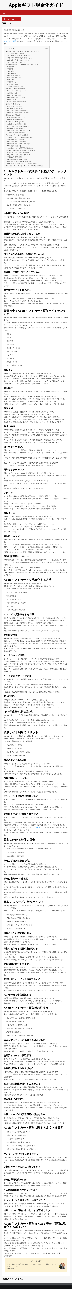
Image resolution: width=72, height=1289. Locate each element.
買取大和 (12, 71)
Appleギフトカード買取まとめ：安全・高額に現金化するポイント (27, 165)
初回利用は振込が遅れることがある (19, 143)
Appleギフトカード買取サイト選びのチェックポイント (23, 51)
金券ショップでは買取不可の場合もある (21, 148)
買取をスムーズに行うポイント (16, 121)
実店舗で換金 (13, 93)
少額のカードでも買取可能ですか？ (19, 154)
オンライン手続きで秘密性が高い (19, 110)
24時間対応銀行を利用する (17, 128)
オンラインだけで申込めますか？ (19, 152)
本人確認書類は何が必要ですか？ (19, 159)
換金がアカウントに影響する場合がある (21, 137)
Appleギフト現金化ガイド (36, 5)
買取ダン (12, 66)
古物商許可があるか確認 (16, 53)
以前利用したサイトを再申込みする (19, 130)
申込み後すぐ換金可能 (15, 106)
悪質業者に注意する (15, 145)
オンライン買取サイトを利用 (17, 90)
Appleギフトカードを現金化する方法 (17, 88)
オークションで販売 (15, 95)
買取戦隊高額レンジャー (17, 86)
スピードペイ (40, 827)
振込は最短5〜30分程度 (16, 119)
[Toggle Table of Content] (45, 48)
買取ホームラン (13, 84)
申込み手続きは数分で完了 (17, 117)
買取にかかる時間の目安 (14, 115)
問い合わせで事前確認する (17, 132)
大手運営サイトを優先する (17, 62)
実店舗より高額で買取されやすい (19, 112)
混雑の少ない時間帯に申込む (17, 124)
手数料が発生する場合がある (17, 141)
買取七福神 (12, 73)
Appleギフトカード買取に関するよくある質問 (20, 150)
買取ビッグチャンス (15, 77)
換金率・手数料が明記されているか (19, 60)
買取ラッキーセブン (15, 75)
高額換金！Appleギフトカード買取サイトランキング (22, 64)
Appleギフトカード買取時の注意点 (17, 135)
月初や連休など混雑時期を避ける (19, 126)
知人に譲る (12, 99)
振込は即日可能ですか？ (16, 157)
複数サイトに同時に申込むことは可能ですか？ (23, 163)
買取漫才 (12, 69)
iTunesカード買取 (10, 41)
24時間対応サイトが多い (16, 108)
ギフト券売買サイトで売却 (17, 97)
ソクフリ (12, 79)
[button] (4, 12)
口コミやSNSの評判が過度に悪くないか (21, 57)
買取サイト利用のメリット (14, 104)
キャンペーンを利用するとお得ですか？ (21, 161)
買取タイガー (13, 82)
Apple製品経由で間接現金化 (17, 101)
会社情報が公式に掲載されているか (19, 55)
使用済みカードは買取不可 (17, 139)
